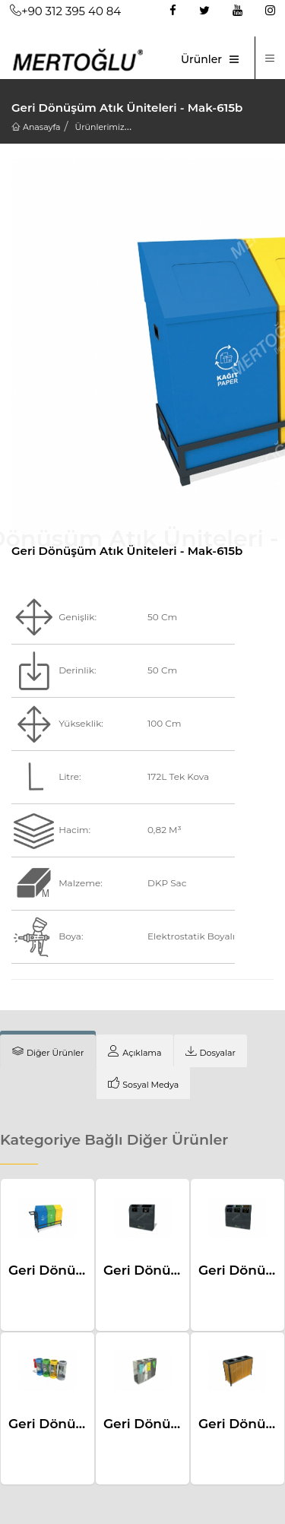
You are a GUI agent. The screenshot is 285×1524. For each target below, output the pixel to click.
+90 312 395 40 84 (65, 11)
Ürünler (201, 59)
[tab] (48, 1051)
